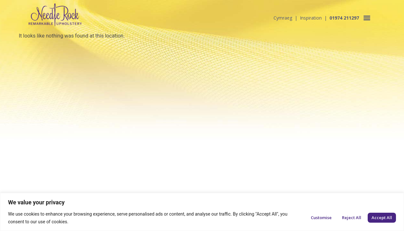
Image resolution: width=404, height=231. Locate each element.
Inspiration (311, 18)
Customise (321, 217)
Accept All (382, 217)
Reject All (351, 217)
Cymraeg (283, 18)
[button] (367, 17)
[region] (202, 212)
